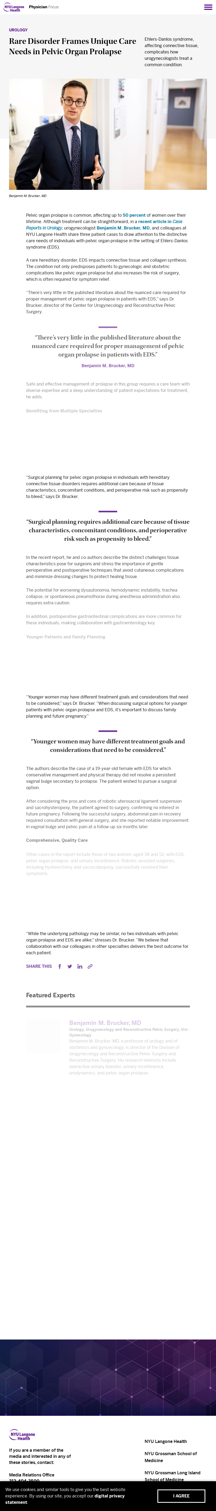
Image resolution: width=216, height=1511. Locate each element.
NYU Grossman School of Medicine (171, 1457)
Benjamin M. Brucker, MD (123, 229)
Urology (18, 30)
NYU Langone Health (166, 1441)
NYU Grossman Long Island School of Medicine (173, 1476)
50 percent (134, 216)
